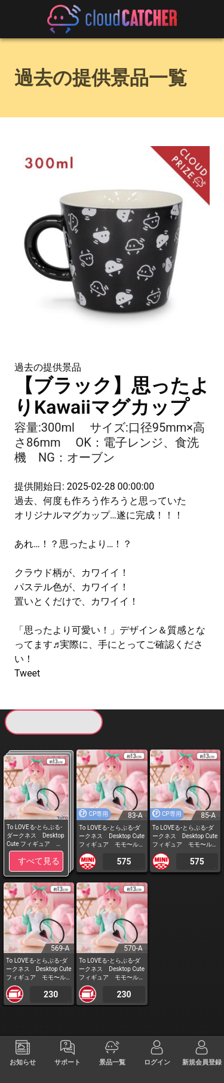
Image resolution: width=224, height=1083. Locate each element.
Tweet (27, 673)
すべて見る (39, 861)
